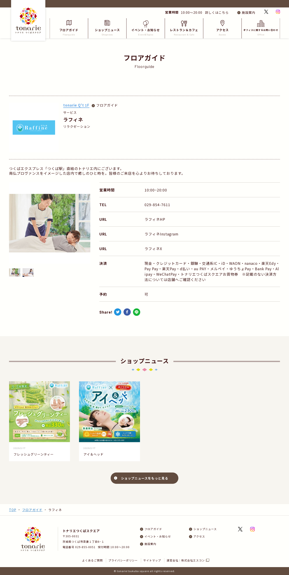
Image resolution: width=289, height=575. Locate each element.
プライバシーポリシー (123, 560)
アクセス (222, 28)
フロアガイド (69, 28)
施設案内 (248, 12)
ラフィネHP (154, 219)
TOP (12, 509)
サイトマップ (152, 560)
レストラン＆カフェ (184, 28)
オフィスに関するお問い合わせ (261, 28)
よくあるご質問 (92, 560)
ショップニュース (107, 28)
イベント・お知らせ (146, 28)
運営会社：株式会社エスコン (186, 560)
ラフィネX (153, 248)
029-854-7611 (157, 204)
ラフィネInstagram (161, 234)
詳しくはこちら (216, 12)
